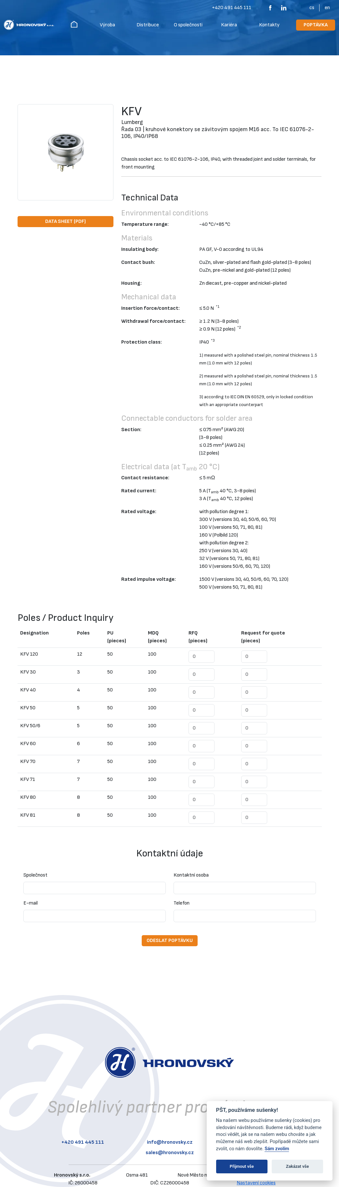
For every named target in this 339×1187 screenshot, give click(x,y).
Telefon (181, 903)
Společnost (35, 875)
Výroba (107, 25)
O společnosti (188, 25)
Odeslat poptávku (170, 940)
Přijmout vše (242, 1166)
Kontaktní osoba (191, 875)
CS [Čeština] (311, 8)
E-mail (30, 903)
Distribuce (148, 25)
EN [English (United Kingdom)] (327, 8)
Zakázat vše (297, 1166)
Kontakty (269, 25)
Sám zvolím (277, 1149)
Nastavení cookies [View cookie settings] (256, 1183)
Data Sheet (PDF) (65, 221)
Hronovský (74, 24)
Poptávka (316, 25)
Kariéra (229, 25)
